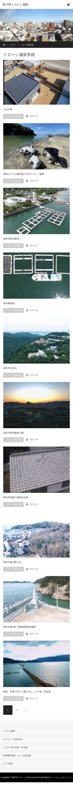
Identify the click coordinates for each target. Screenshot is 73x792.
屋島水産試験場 (11, 238)
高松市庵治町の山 (12, 562)
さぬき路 (7, 109)
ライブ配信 (8, 763)
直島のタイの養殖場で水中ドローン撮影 (23, 174)
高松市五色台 (10, 368)
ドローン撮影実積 (13, 116)
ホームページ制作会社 (13, 739)
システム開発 (9, 731)
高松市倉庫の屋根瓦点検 (15, 497)
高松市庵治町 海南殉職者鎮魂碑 (19, 627)
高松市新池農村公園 (13, 432)
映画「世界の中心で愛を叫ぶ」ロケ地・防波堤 (27, 691)
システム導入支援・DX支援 (15, 747)
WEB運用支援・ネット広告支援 (17, 755)
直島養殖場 (9, 303)
